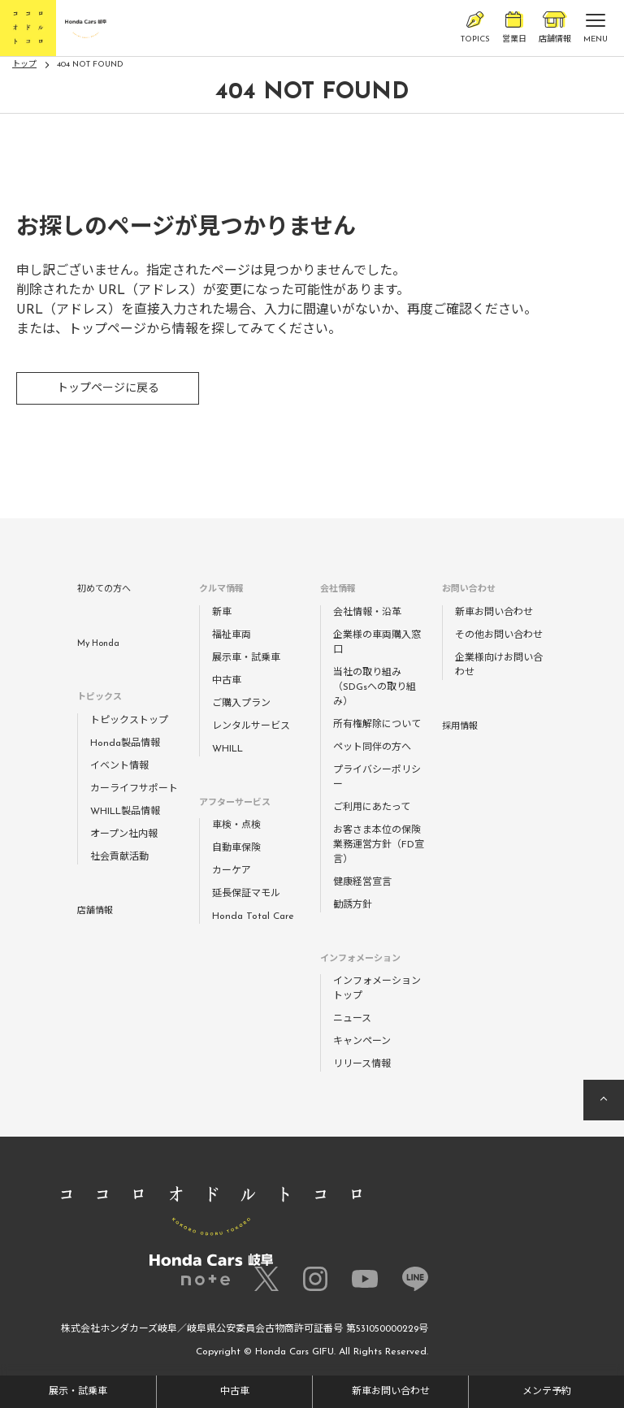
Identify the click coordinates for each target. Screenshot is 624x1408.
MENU (595, 31)
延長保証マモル (246, 894)
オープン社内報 (124, 834)
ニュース (352, 1019)
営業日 (514, 27)
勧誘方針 (352, 905)
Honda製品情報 (125, 743)
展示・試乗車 (78, 1392)
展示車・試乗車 (246, 658)
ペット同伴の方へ (372, 747)
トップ (24, 64)
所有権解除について (377, 725)
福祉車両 (231, 635)
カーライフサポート (134, 789)
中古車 (234, 1392)
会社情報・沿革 (367, 612)
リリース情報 (362, 1064)
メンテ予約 (546, 1392)
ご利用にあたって (371, 807)
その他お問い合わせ (499, 635)
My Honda (98, 643)
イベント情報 (119, 766)
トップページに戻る (108, 389)
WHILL (227, 749)
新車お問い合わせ (391, 1392)
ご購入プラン (241, 703)
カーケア (231, 871)
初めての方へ (104, 589)
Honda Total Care (253, 916)
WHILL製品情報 (125, 812)
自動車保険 (236, 848)
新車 (222, 612)
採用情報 (460, 726)
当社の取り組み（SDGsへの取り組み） (374, 687)
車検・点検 (236, 825)
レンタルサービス (251, 726)
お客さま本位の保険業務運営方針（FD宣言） (378, 844)
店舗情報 (555, 27)
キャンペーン (362, 1041)
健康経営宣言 (362, 882)
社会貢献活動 (119, 857)
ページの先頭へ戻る (603, 1100)
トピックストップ (129, 721)
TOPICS (475, 27)
